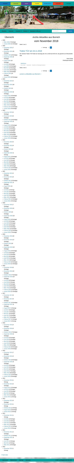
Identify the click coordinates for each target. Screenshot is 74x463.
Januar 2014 (7, 396)
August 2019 (7, 250)
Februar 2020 (7, 230)
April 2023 (6, 132)
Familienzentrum (47, 3)
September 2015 (8, 361)
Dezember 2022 (8, 141)
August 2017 (7, 308)
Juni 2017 (6, 311)
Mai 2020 (6, 225)
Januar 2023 (7, 138)
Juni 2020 (6, 223)
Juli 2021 (6, 189)
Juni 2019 (6, 254)
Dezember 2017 (8, 295)
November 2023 (8, 116)
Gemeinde (15, 3)
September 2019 (8, 247)
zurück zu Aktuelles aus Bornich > (30, 74)
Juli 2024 (6, 97)
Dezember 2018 (8, 267)
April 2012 (6, 422)
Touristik (37, 3)
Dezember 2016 (8, 324)
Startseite (5, 3)
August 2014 (7, 387)
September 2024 (8, 92)
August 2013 (7, 409)
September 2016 (8, 334)
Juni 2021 (6, 191)
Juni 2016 (6, 339)
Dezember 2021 (8, 173)
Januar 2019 (7, 263)
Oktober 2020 (7, 212)
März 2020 (6, 228)
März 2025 (6, 71)
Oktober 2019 (7, 243)
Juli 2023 (6, 127)
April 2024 (6, 103)
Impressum (5, 460)
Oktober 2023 (7, 119)
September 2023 (8, 121)
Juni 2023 (6, 129)
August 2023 (7, 125)
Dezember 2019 (8, 236)
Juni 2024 (6, 99)
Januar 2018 (7, 291)
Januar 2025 (7, 77)
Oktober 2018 (7, 274)
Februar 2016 (7, 347)
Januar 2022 (7, 169)
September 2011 (8, 437)
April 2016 (6, 343)
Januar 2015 (7, 376)
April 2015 (6, 371)
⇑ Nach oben (4, 454)
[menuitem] (4, 31)
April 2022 (6, 164)
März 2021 (6, 197)
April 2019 (6, 258)
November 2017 (8, 298)
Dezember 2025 (8, 47)
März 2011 (6, 444)
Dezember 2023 (8, 112)
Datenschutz (13, 460)
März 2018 (6, 287)
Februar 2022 (7, 167)
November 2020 (8, 208)
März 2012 (6, 424)
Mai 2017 (6, 313)
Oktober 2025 (7, 55)
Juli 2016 (6, 337)
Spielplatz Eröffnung (35, 31)
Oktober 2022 (7, 149)
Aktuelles (4, 31)
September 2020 (8, 215)
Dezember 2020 (8, 204)
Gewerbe (18, 31)
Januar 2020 (7, 232)
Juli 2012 (6, 419)
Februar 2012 (7, 426)
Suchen (70, 31)
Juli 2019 (6, 252)
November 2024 (8, 84)
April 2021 (6, 195)
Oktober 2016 (7, 332)
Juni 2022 (6, 160)
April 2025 (6, 69)
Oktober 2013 (7, 407)
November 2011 (8, 431)
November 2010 (8, 448)
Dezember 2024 (8, 80)
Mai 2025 (6, 68)
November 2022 (8, 145)
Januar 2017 (7, 321)
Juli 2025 (6, 64)
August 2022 (7, 156)
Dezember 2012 (8, 415)
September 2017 (8, 304)
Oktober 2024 (7, 88)
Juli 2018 (6, 280)
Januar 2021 (7, 201)
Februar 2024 (7, 106)
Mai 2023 (6, 130)
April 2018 (6, 286)
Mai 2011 (6, 443)
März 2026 (6, 42)
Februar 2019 (7, 262)
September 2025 (8, 56)
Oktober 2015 (7, 359)
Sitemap (21, 460)
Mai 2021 (6, 193)
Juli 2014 (6, 389)
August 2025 (7, 60)
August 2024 (7, 95)
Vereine (25, 31)
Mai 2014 (6, 393)
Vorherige (44, 47)
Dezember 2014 (8, 380)
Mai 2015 (6, 369)
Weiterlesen (23, 63)
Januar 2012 (7, 428)
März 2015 (6, 372)
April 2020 (6, 226)
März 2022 (6, 165)
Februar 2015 (7, 374)
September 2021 (8, 182)
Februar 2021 (7, 199)
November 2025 (8, 51)
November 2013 (8, 404)
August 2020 (7, 219)
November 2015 (8, 356)
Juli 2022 (6, 158)
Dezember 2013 (8, 400)
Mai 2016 (6, 341)
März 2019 (6, 260)
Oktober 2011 (7, 435)
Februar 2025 (7, 73)
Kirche (26, 3)
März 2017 (6, 317)
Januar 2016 (7, 348)
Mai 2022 (6, 162)
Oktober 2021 (7, 180)
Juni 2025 (6, 66)
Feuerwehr (58, 3)
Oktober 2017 (7, 302)
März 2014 (6, 395)
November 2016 (8, 328)
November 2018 (8, 271)
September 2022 (8, 152)
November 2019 (8, 239)
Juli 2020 (6, 221)
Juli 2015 (6, 365)
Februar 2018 (7, 289)
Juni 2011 (6, 441)
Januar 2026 (7, 43)
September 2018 (8, 276)
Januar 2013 (7, 411)
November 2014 (8, 383)
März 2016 (6, 345)
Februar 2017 (7, 319)
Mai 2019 (6, 256)
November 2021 (8, 177)
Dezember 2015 (8, 352)
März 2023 (6, 134)
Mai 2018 (6, 284)
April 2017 (6, 315)
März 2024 (6, 104)
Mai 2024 (6, 101)
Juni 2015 (6, 367)
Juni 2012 (6, 420)
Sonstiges (68, 3)
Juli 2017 (6, 310)
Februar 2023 (7, 136)
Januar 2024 (7, 108)
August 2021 (7, 186)
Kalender (11, 31)
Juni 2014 (6, 391)
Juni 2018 (6, 282)
